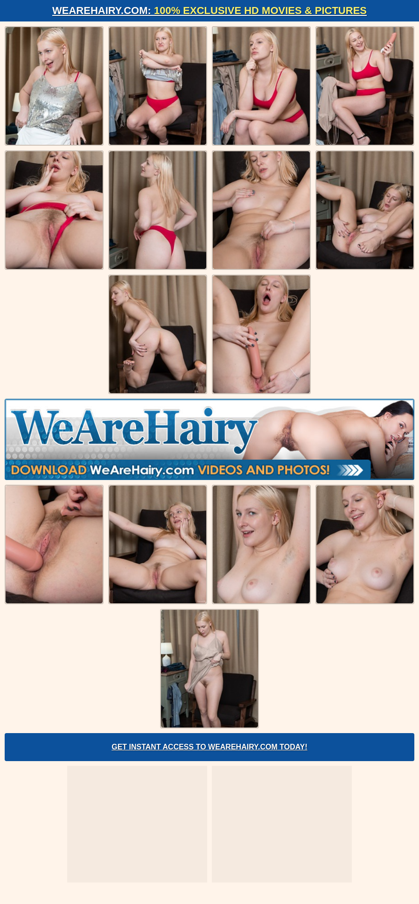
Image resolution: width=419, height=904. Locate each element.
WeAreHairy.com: (209, 10)
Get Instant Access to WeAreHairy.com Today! (209, 747)
